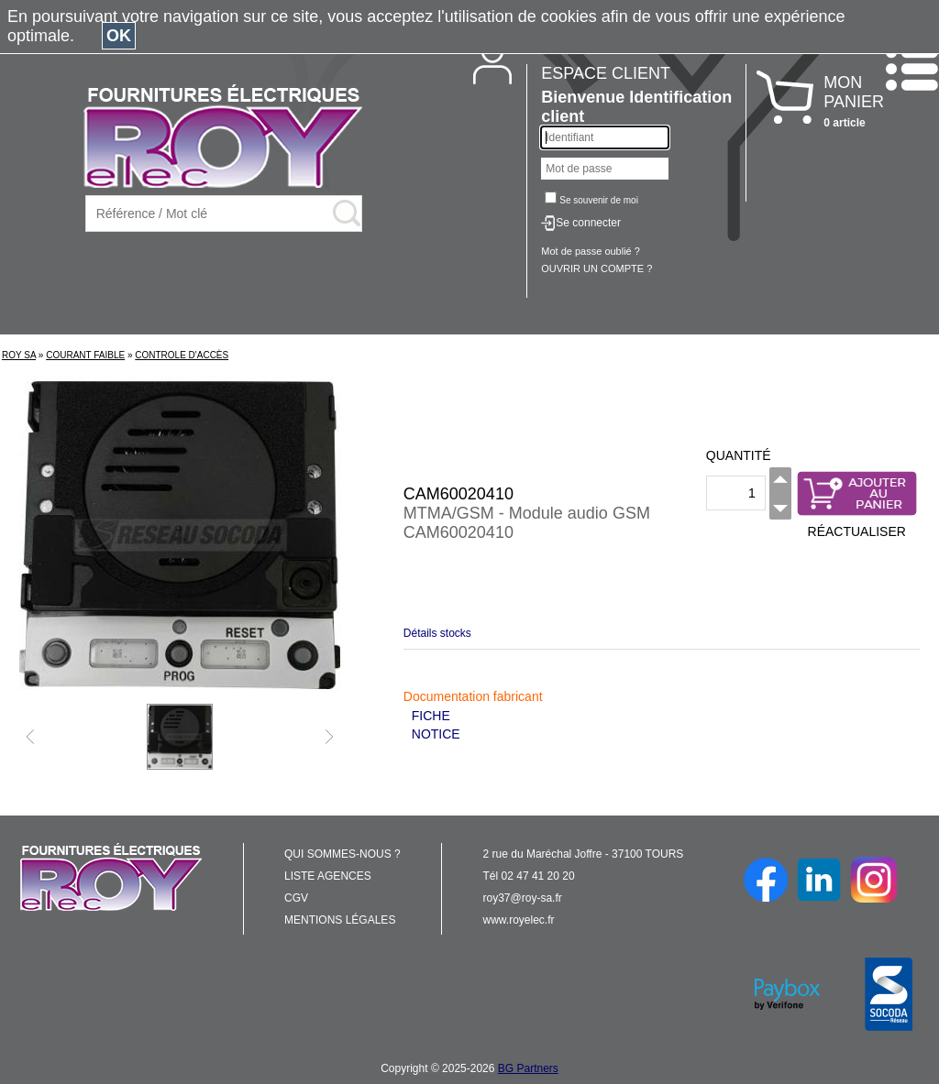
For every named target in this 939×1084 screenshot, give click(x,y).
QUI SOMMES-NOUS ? (342, 854)
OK (118, 36)
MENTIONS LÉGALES (339, 920)
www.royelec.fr (519, 920)
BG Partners (528, 1068)
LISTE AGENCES (327, 876)
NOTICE (436, 734)
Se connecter (588, 222)
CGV (296, 898)
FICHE (431, 715)
